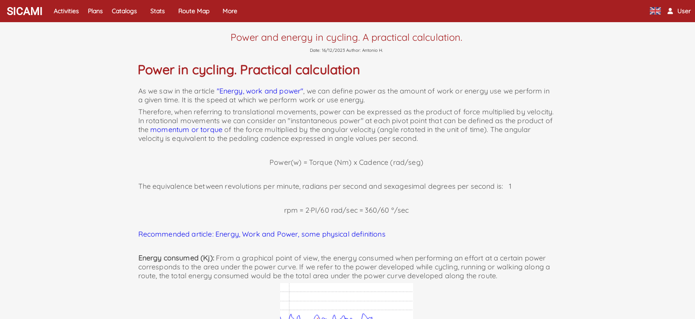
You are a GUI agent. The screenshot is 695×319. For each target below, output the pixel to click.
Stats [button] (157, 11)
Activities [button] (66, 11)
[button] (679, 11)
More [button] (230, 11)
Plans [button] (95, 11)
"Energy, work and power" (260, 90)
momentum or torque (186, 129)
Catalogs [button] (124, 11)
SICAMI (25, 11)
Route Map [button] (193, 11)
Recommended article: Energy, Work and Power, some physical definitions (262, 234)
